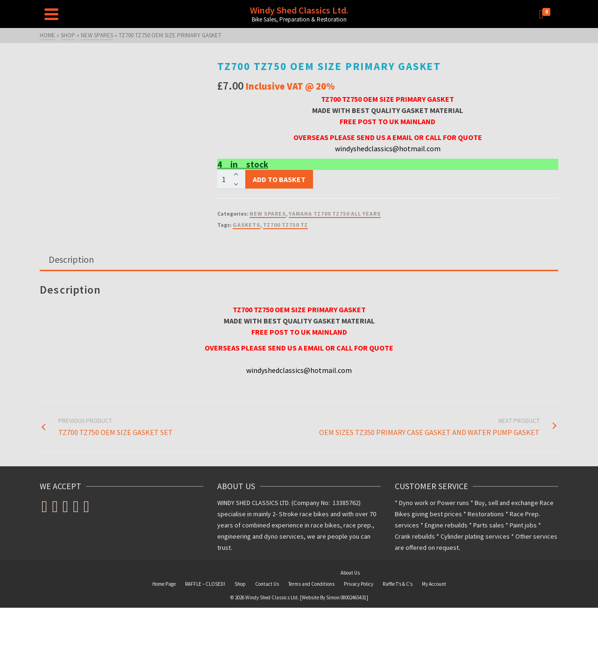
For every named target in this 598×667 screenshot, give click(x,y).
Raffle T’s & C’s (398, 584)
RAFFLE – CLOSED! (205, 584)
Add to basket (279, 179)
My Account (434, 584)
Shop (240, 584)
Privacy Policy (358, 584)
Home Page (164, 584)
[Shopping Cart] (546, 14)
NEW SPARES (267, 213)
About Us (350, 572)
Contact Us (267, 584)
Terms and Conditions (311, 584)
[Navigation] (51, 14)
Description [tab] (71, 259)
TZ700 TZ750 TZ (285, 224)
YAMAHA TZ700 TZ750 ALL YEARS (335, 213)
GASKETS (246, 224)
